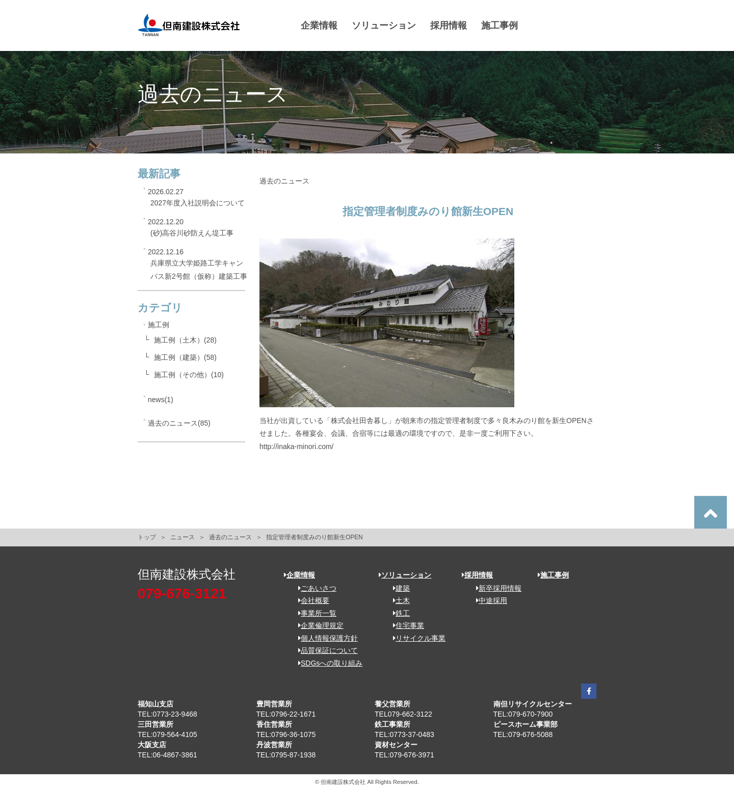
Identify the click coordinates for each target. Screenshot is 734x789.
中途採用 (488, 600)
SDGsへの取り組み (326, 663)
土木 (398, 600)
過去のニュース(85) (179, 423)
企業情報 (319, 25)
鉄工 (398, 613)
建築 (398, 588)
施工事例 (499, 25)
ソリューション (384, 25)
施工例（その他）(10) (189, 375)
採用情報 (448, 25)
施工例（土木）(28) (185, 340)
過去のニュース (230, 537)
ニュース (182, 537)
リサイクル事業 (415, 638)
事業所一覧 (313, 613)
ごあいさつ (313, 588)
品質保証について (324, 650)
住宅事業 (405, 625)
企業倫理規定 (317, 625)
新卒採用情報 (495, 588)
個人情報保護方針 (324, 638)
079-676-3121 (182, 593)
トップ (147, 537)
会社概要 (310, 600)
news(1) (160, 400)
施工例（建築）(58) (185, 357)
